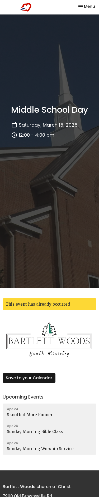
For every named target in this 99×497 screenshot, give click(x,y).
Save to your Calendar (29, 378)
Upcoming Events (23, 397)
